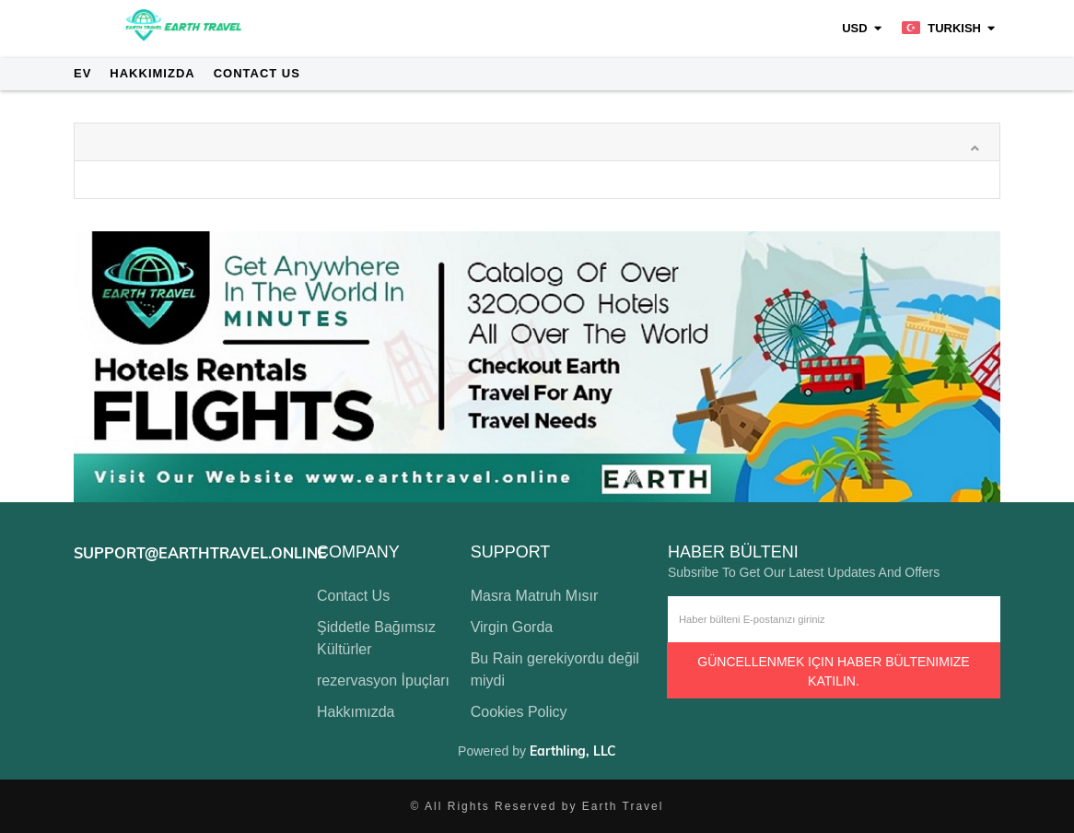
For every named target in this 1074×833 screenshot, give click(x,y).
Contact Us (257, 73)
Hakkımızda (152, 73)
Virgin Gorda (512, 627)
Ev (82, 73)
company (358, 552)
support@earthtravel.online (200, 553)
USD (854, 28)
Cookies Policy (519, 712)
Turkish (941, 28)
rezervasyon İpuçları (383, 680)
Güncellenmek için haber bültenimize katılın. (833, 671)
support (511, 552)
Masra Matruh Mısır (535, 596)
